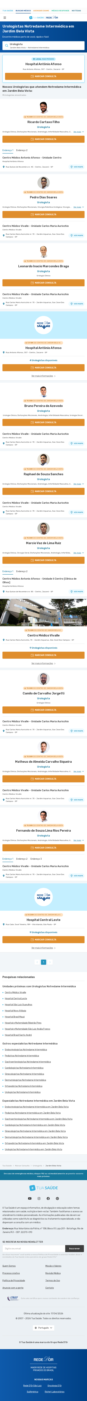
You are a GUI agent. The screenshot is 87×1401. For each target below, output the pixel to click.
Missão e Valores (53, 1266)
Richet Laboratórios (54, 1392)
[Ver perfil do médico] (43, 107)
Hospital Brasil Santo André (18, 1035)
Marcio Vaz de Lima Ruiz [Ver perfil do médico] (43, 543)
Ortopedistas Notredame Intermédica (23, 1086)
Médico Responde (60, 11)
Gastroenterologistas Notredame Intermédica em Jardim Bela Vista (38, 1119)
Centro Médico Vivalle (11, 230)
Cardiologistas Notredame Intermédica (24, 1068)
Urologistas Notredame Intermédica (23, 1092)
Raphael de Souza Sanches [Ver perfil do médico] (43, 474)
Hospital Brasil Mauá (15, 1017)
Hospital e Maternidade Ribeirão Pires (23, 1023)
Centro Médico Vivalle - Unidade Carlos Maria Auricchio (35, 226)
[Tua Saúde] (43, 1188)
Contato (49, 1288)
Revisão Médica (53, 1273)
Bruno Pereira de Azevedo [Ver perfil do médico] (43, 406)
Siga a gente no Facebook (48, 1198)
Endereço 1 (7, 150)
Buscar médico (23, 11)
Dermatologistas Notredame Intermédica (25, 1080)
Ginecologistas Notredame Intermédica (24, 1074)
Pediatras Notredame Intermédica (22, 1055)
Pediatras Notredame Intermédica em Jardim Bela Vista (33, 1113)
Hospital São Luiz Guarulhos (18, 1004)
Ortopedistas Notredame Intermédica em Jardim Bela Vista (34, 1143)
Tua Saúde (7, 11)
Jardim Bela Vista (53, 1166)
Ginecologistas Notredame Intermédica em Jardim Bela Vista (35, 1131)
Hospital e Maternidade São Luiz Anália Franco (27, 1029)
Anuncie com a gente (12, 1288)
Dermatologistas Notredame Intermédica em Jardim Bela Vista (36, 1137)
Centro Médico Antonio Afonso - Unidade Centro (32, 157)
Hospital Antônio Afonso (43, 64)
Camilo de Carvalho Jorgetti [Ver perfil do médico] (43, 693)
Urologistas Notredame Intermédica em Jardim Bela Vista (33, 1149)
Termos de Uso (52, 1280)
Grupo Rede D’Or (59, 1342)
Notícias (76, 11)
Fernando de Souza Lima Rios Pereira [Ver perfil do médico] (43, 830)
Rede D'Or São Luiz (32, 1385)
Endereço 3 (36, 859)
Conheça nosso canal (29, 1198)
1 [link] (43, 962)
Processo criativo (11, 1273)
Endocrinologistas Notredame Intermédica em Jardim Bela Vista (37, 1107)
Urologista (37, 1166)
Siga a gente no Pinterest (57, 1198)
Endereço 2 (21, 150)
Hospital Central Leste (16, 998)
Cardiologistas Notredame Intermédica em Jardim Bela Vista (35, 1125)
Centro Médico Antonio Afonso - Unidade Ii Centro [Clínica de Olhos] (39, 580)
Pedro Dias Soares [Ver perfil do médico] (43, 197)
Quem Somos (9, 1266)
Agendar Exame (41, 11)
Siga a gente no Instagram (39, 1198)
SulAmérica (32, 1392)
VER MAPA (76, 166)
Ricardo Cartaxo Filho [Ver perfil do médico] (43, 122)
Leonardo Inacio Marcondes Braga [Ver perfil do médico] (43, 266)
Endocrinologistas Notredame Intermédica (26, 1049)
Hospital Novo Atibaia (15, 1010)
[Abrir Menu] (4, 17)
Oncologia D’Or (55, 1385)
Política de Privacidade (13, 1280)
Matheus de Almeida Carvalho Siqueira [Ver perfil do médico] (43, 761)
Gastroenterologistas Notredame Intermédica (28, 1062)
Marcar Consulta (22, 1166)
